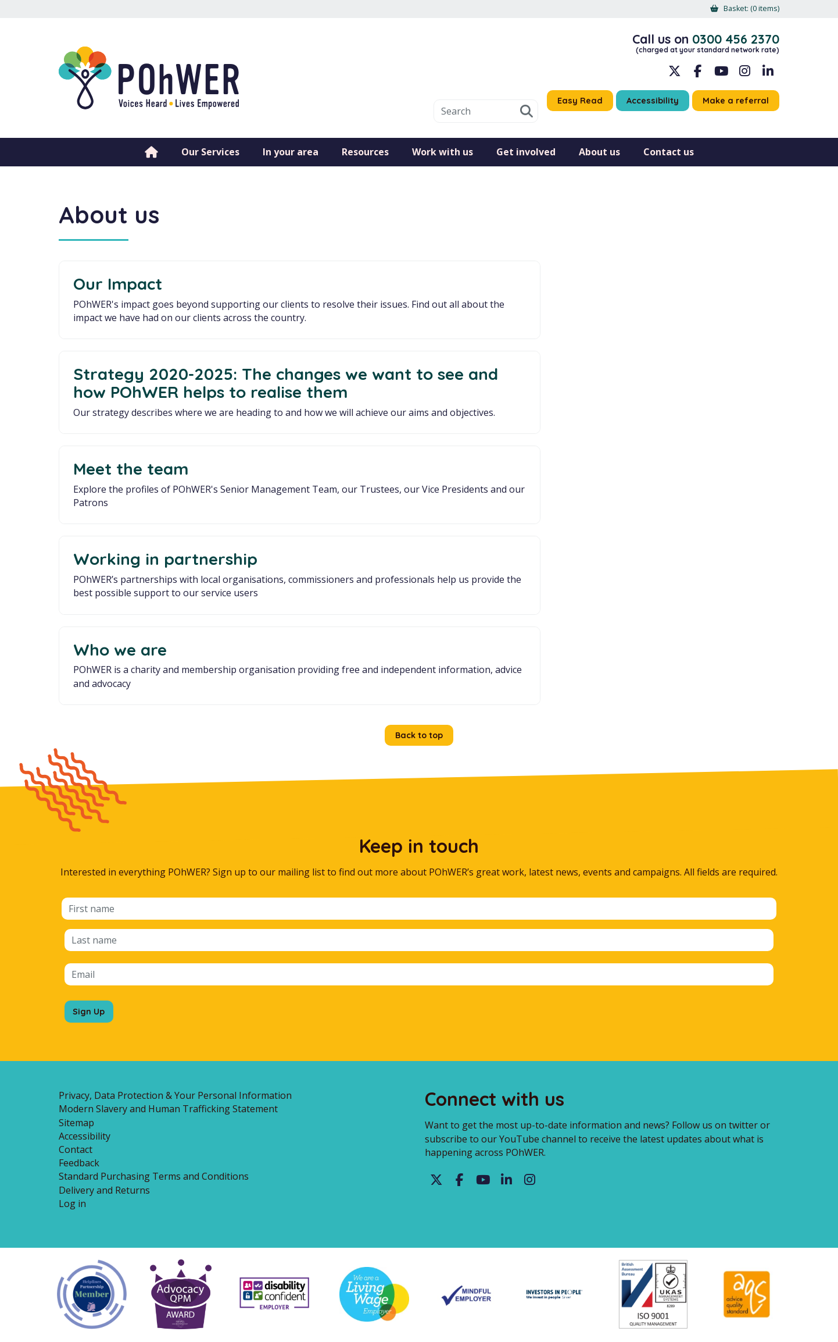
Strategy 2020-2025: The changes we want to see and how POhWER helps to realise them (416, 310)
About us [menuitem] (599, 160)
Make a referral (732, 106)
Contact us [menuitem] (668, 160)
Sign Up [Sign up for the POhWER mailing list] (91, 833)
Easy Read (565, 106)
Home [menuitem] (151, 160)
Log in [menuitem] (72, 1029)
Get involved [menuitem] (526, 160)
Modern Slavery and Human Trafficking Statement (168, 934)
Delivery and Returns (104, 1015)
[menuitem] (747, 9)
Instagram (744, 75)
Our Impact (117, 283)
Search (509, 119)
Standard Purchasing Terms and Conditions (154, 1002)
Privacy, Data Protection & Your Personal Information (175, 921)
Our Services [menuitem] (210, 160)
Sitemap (76, 948)
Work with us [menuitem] (442, 160)
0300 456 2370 (730, 41)
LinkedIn (767, 75)
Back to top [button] (419, 555)
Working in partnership (165, 441)
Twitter (436, 1006)
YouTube (721, 75)
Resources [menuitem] (365, 160)
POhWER (149, 83)
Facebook (698, 75)
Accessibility (643, 106)
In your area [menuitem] (290, 160)
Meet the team (617, 283)
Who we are (363, 441)
